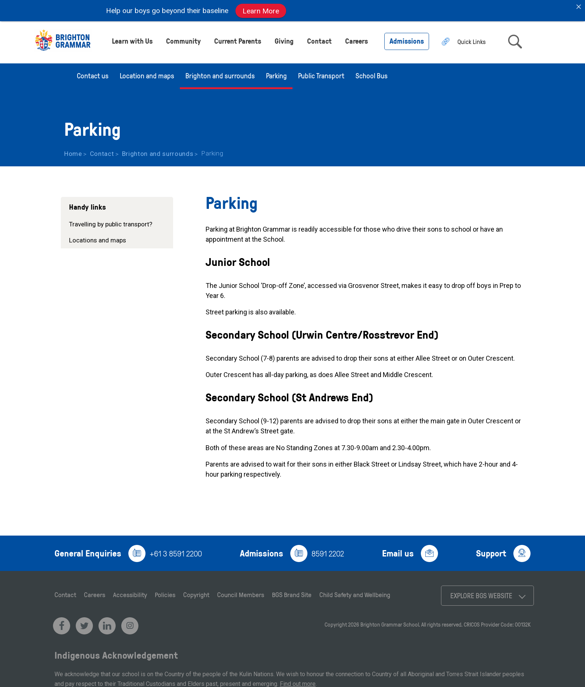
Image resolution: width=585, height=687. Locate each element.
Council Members (240, 592)
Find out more (298, 681)
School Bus (372, 73)
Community (183, 39)
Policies (165, 592)
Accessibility (130, 592)
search (515, 40)
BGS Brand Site (292, 592)
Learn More (261, 10)
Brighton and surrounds (220, 73)
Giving (284, 39)
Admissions (407, 39)
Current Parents (237, 39)
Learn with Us (132, 39)
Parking (276, 73)
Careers (356, 39)
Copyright (196, 592)
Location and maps (147, 73)
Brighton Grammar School (389, 622)
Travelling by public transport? (110, 222)
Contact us (93, 73)
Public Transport (321, 73)
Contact (319, 39)
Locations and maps (97, 238)
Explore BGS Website (481, 593)
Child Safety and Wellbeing (354, 592)
